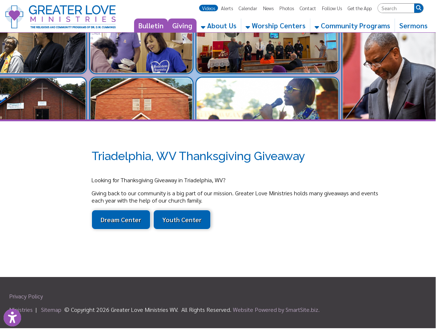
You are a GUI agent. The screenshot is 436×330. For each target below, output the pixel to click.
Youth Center (182, 219)
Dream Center (121, 219)
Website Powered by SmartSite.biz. (276, 309)
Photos (286, 8)
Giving (182, 25)
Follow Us (332, 8)
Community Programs (352, 25)
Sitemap (51, 309)
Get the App (360, 8)
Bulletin (151, 25)
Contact (308, 8)
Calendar (248, 8)
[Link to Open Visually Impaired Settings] (12, 317)
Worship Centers (276, 25)
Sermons (413, 25)
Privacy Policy (26, 296)
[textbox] (396, 8)
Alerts (227, 8)
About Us (219, 25)
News (268, 8)
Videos (208, 8)
